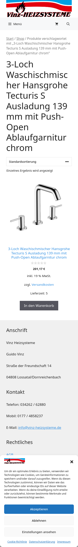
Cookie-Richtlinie (17, 541)
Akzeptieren (39, 509)
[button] (72, 462)
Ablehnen (39, 520)
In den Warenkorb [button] (39, 305)
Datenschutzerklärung (42, 541)
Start (10, 38)
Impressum (64, 541)
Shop (20, 38)
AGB (9, 454)
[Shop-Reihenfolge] (39, 161)
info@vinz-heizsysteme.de (39, 427)
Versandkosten (43, 284)
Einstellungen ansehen (39, 532)
